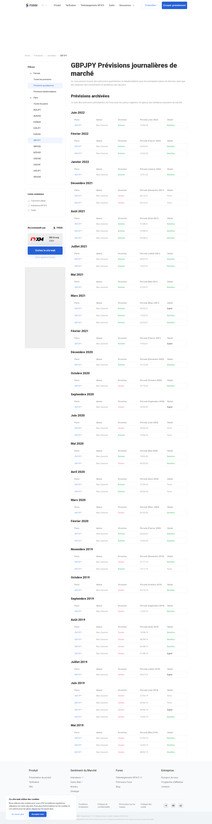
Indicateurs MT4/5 (39, 205)
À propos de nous (169, 777)
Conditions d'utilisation (83, 805)
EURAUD (37, 122)
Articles (74, 786)
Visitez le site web (45, 250)
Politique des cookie (146, 805)
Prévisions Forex (124, 782)
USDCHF (37, 165)
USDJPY (37, 171)
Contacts (165, 786)
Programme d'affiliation (172, 782)
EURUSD (37, 134)
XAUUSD (37, 177)
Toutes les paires (41, 104)
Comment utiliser (38, 201)
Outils (112, 5)
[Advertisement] (106, 31)
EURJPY (37, 128)
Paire (36, 98)
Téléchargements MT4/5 (92, 5)
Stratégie (74, 791)
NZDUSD (37, 152)
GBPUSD (37, 146)
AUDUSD (37, 116)
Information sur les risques (127, 805)
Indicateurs (77, 777)
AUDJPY (37, 110)
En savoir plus (18, 814)
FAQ (31, 786)
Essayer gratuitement (174, 5)
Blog (118, 786)
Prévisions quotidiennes (44, 85)
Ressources (125, 5)
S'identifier (150, 5)
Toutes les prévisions (42, 79)
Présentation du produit (40, 777)
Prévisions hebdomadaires (45, 92)
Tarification (71, 5)
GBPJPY (37, 140)
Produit (57, 5)
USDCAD (37, 158)
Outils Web (76, 782)
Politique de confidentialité (104, 805)
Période (37, 73)
